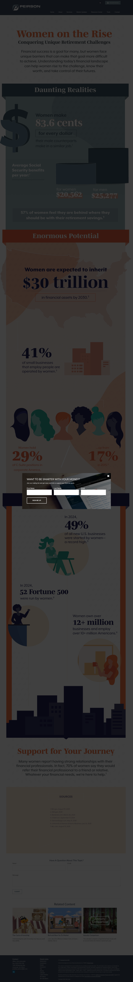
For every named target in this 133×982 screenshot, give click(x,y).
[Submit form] (37, 500)
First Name (30, 488)
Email (83, 488)
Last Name (57, 488)
